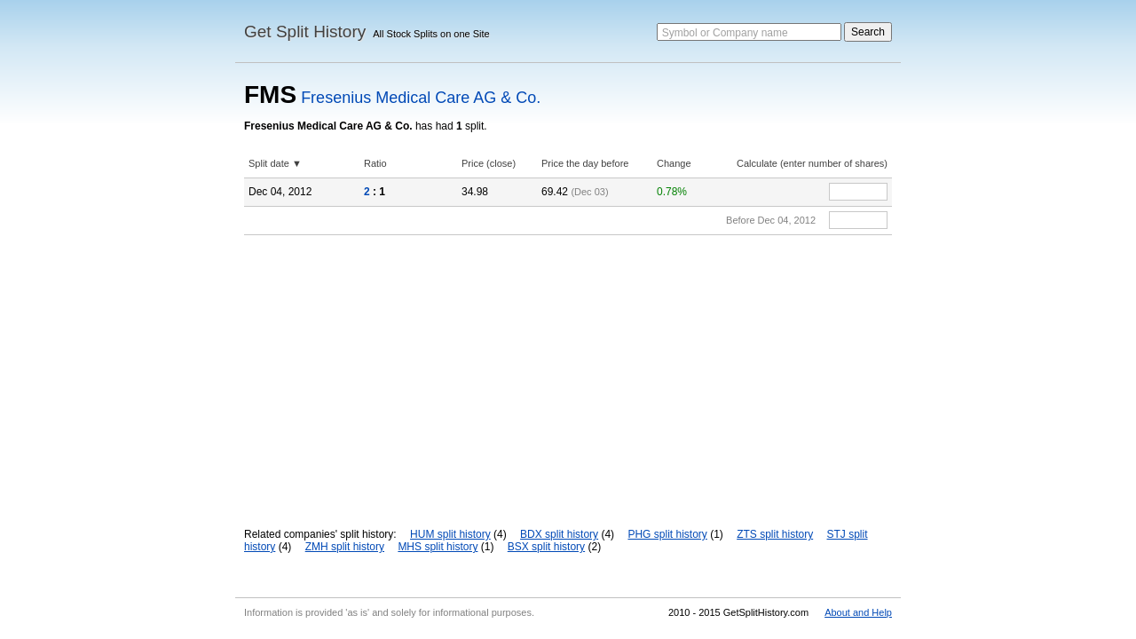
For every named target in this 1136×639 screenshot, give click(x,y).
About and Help (858, 612)
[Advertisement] (568, 368)
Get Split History (305, 31)
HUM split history (450, 534)
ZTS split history (775, 534)
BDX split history (559, 534)
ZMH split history (344, 546)
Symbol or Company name (725, 33)
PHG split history (666, 534)
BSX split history (546, 546)
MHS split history (437, 546)
